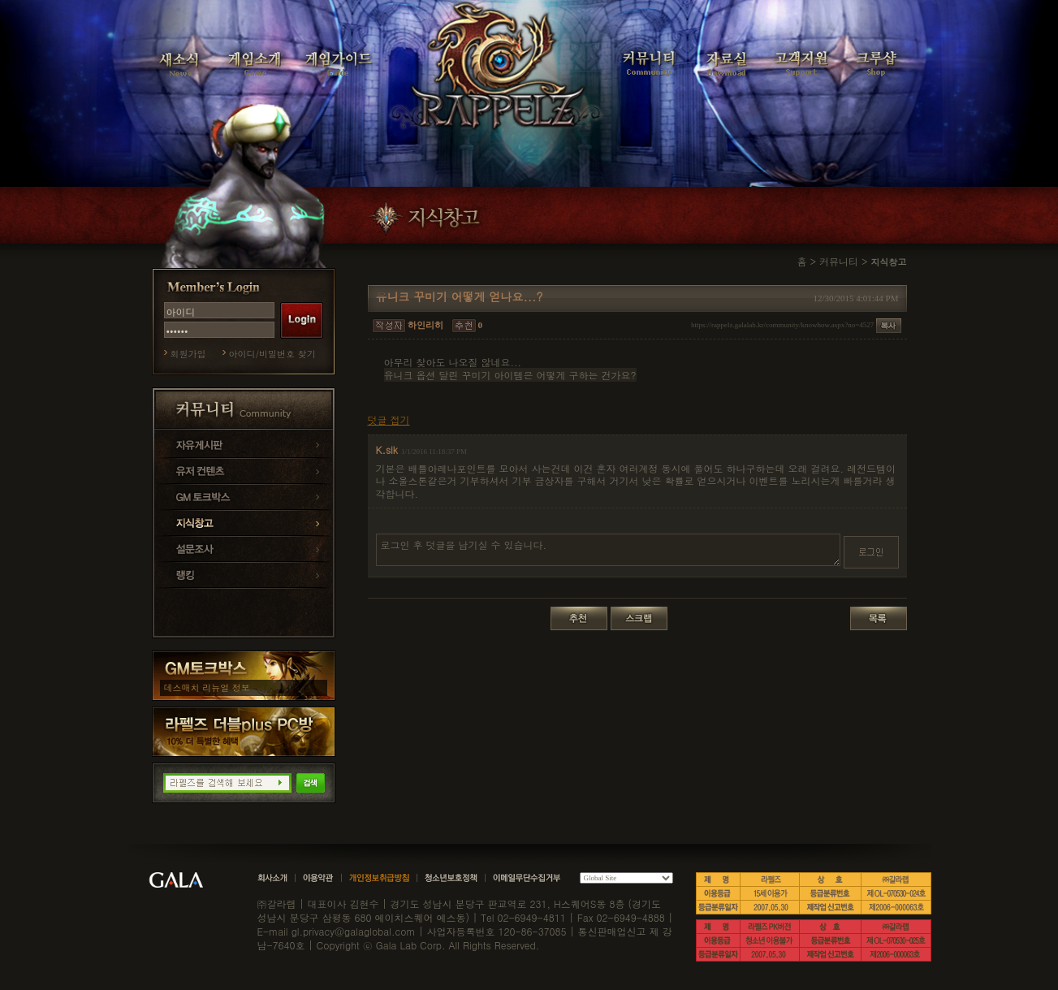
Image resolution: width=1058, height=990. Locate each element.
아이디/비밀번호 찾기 (272, 354)
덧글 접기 (389, 419)
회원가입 (188, 354)
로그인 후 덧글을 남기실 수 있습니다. (608, 550)
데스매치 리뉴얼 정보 (207, 687)
